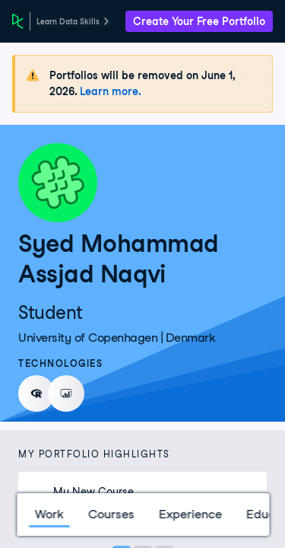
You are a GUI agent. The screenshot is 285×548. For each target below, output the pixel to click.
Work (48, 514)
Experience (189, 514)
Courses (110, 514)
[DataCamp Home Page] (18, 21)
